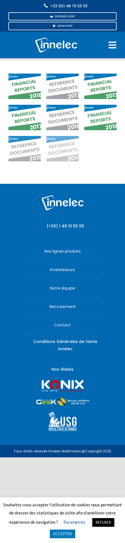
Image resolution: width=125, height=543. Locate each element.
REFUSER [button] (103, 522)
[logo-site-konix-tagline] (63, 381)
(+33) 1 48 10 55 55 (65, 226)
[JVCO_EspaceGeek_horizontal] (62, 399)
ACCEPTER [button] (62, 534)
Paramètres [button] (74, 522)
